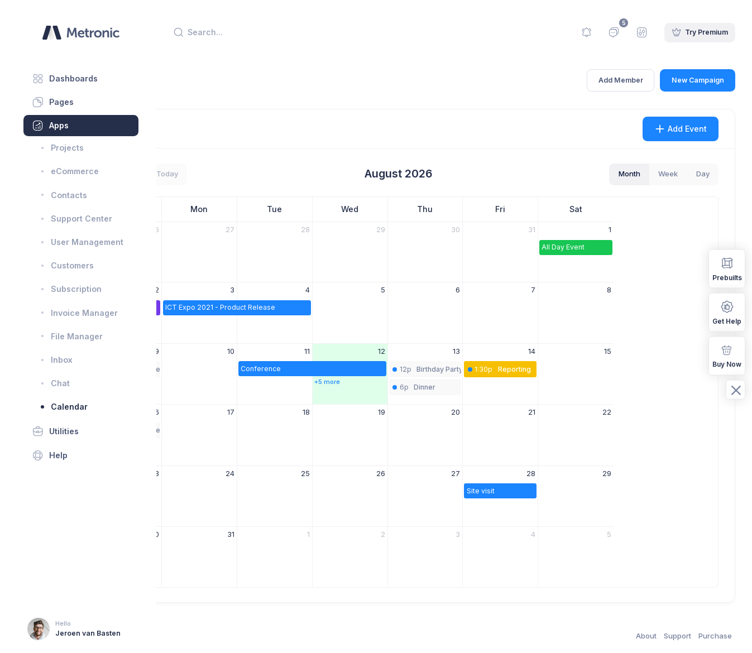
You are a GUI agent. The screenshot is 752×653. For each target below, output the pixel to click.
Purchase (715, 635)
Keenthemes (223, 635)
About (646, 635)
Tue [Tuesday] (378, 209)
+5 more (431, 382)
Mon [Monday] (303, 209)
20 (559, 411)
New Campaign (698, 80)
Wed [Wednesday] (454, 209)
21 (636, 411)
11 (411, 351)
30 (559, 229)
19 (485, 411)
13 (560, 351)
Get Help (726, 311)
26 (259, 229)
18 (410, 411)
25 (409, 473)
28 (409, 229)
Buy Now (726, 355)
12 (485, 351)
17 (334, 411)
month (629, 173)
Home (183, 87)
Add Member (620, 80)
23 (259, 473)
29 (484, 229)
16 (260, 411)
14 (636, 351)
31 (636, 229)
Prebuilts (727, 268)
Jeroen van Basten (88, 633)
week (668, 173)
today (271, 173)
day (703, 173)
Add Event (680, 129)
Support (677, 635)
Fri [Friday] (605, 209)
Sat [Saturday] (680, 209)
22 (710, 411)
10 (334, 351)
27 (333, 229)
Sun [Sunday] (228, 209)
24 (333, 473)
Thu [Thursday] (529, 209)
